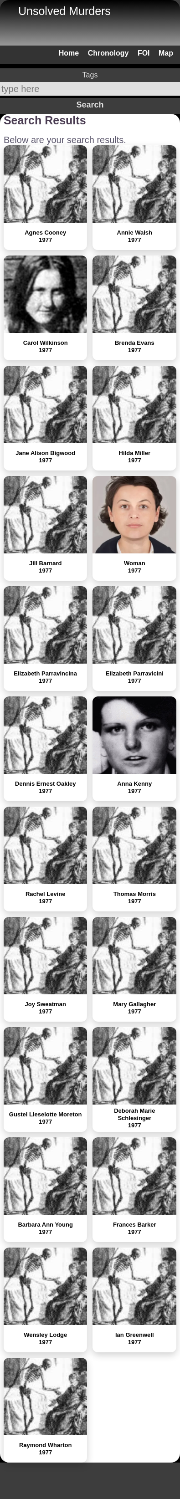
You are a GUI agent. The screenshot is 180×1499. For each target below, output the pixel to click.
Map (166, 53)
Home (69, 53)
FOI (144, 53)
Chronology (108, 53)
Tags (90, 75)
